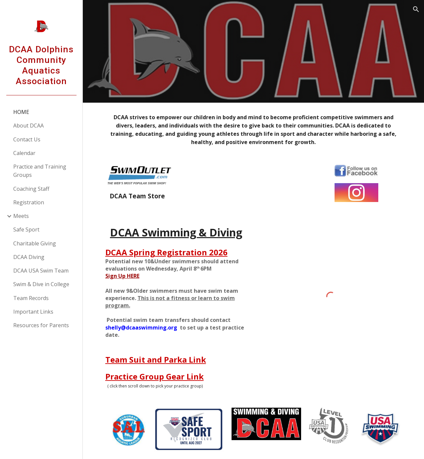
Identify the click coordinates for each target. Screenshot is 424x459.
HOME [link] (21, 112)
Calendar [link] (24, 153)
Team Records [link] (31, 298)
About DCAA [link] (28, 125)
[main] (253, 130)
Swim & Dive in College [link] (41, 284)
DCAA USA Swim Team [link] (41, 270)
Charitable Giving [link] (34, 243)
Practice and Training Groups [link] (39, 170)
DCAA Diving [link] (28, 257)
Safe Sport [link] (26, 229)
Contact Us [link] (26, 139)
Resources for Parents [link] (41, 325)
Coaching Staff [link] (31, 188)
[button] (416, 9)
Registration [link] (28, 202)
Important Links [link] (33, 311)
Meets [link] (21, 216)
